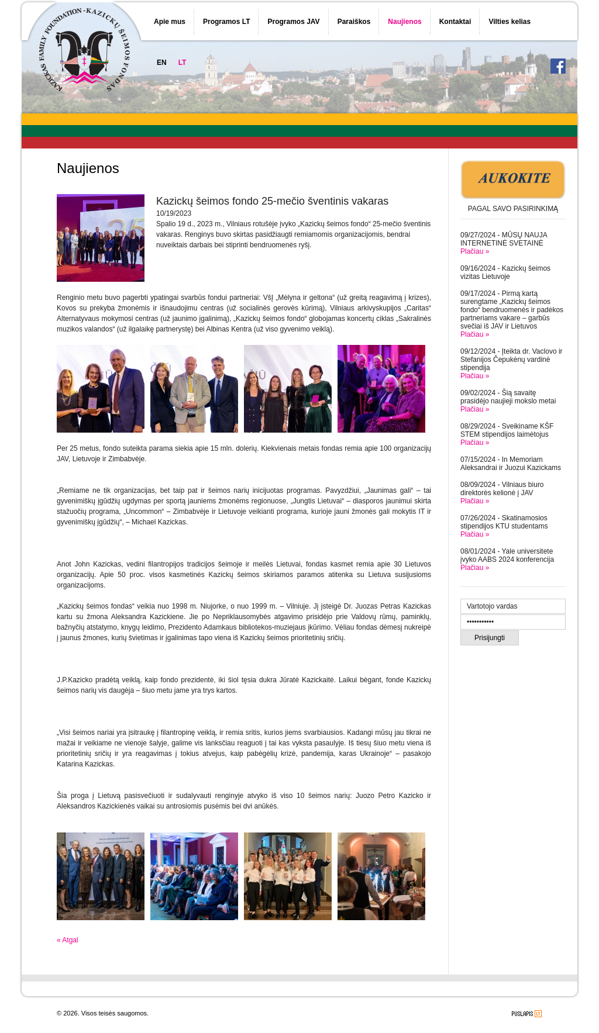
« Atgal (67, 940)
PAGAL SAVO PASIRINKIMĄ (513, 209)
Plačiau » (474, 251)
